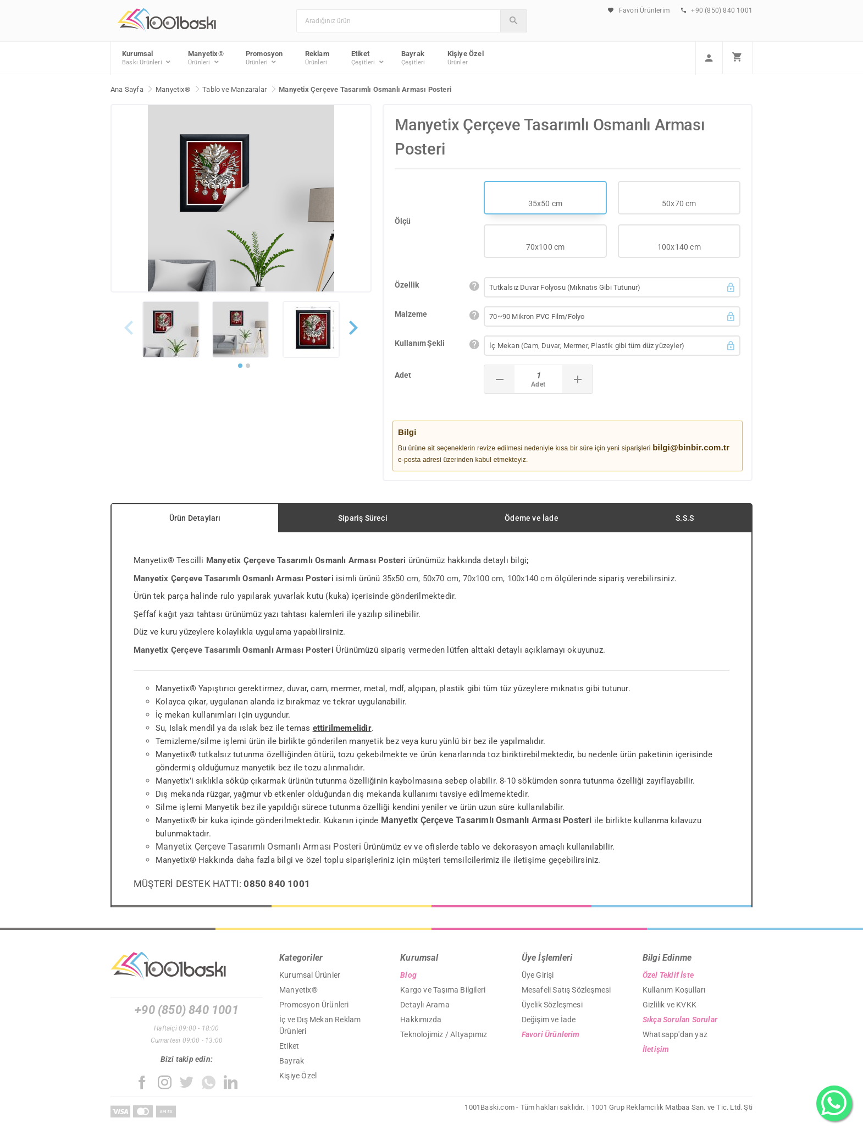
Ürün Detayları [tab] (195, 518)
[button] (353, 341)
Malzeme (411, 314)
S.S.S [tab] (685, 518)
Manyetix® (173, 89)
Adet (403, 375)
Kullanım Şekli (420, 343)
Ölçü (403, 221)
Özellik (407, 284)
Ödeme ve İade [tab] (531, 518)
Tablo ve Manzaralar (234, 89)
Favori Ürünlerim (639, 10)
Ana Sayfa (126, 89)
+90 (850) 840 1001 (717, 10)
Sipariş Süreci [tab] (363, 518)
